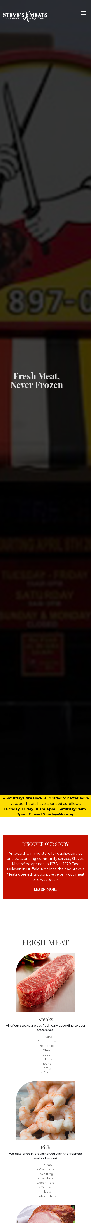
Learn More (45, 889)
